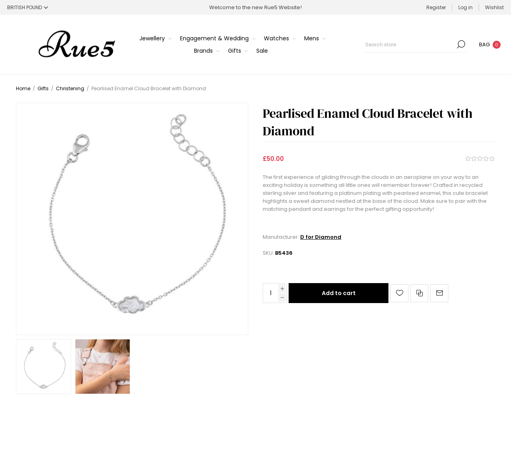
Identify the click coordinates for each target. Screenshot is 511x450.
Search (461, 44)
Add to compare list (419, 293)
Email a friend (439, 293)
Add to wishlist (399, 293)
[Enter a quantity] (270, 293)
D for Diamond (320, 237)
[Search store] (415, 44)
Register (436, 7)
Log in (465, 7)
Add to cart (339, 293)
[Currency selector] (27, 7)
